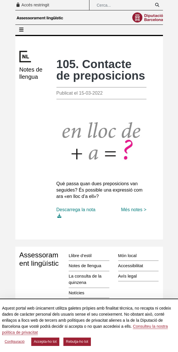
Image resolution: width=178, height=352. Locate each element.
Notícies (76, 292)
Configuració (15, 342)
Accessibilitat (130, 265)
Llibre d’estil (80, 255)
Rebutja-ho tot (77, 342)
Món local (127, 255)
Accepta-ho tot (45, 342)
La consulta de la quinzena (85, 279)
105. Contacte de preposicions (100, 70)
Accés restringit (32, 5)
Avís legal (127, 276)
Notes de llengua (85, 265)
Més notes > (133, 209)
